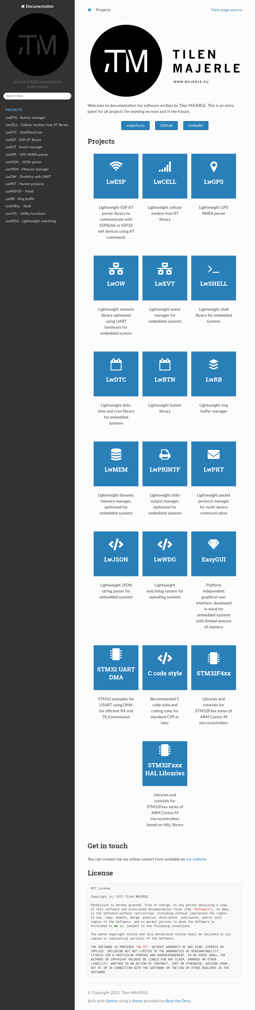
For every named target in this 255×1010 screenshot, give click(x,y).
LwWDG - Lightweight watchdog (31, 221)
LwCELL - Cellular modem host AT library (37, 125)
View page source (226, 10)
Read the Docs (178, 1001)
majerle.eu (135, 126)
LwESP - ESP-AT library (23, 140)
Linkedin (196, 126)
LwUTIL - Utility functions (25, 214)
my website (196, 859)
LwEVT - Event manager (24, 147)
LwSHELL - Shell (18, 206)
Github (166, 126)
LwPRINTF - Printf (20, 191)
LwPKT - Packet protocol (25, 184)
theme (137, 1001)
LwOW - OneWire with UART (28, 177)
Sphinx (112, 1001)
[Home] (89, 10)
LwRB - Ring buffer (20, 199)
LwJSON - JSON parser (23, 162)
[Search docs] (37, 96)
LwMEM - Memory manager (27, 169)
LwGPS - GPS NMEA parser (27, 154)
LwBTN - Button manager (25, 118)
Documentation (37, 40)
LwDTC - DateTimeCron (24, 132)
